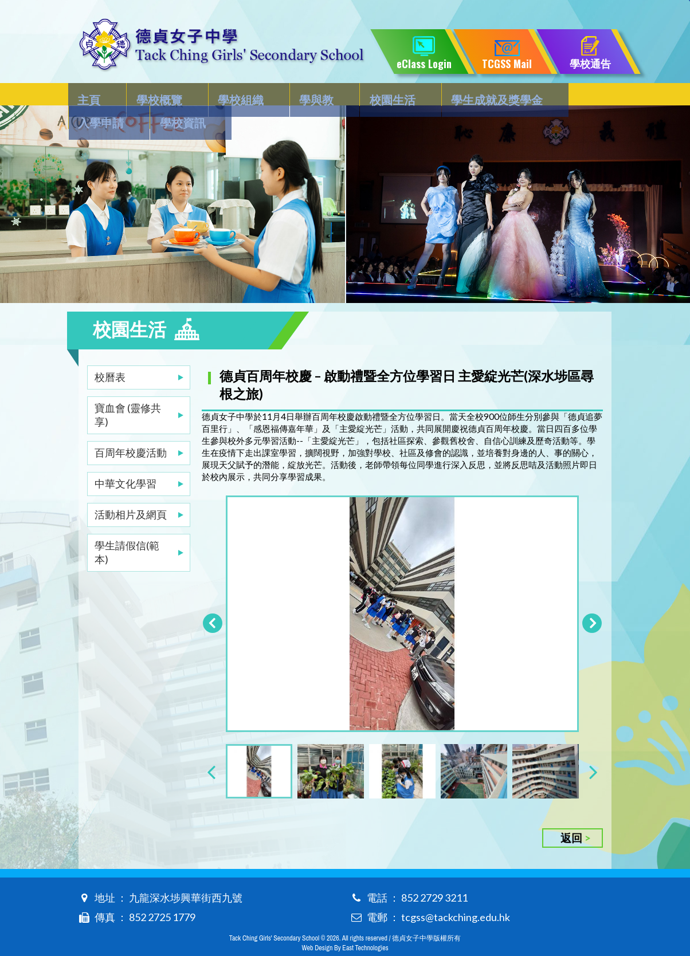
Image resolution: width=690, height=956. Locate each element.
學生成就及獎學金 (425, 95)
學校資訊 (582, 95)
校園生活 (335, 95)
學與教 (274, 95)
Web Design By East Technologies (344, 928)
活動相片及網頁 (131, 491)
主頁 (90, 95)
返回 (571, 818)
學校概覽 (145, 95)
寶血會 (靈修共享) (128, 392)
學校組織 (213, 95)
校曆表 (110, 354)
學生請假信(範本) (127, 529)
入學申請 (515, 95)
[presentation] (211, 751)
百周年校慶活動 (131, 429)
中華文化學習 (125, 460)
